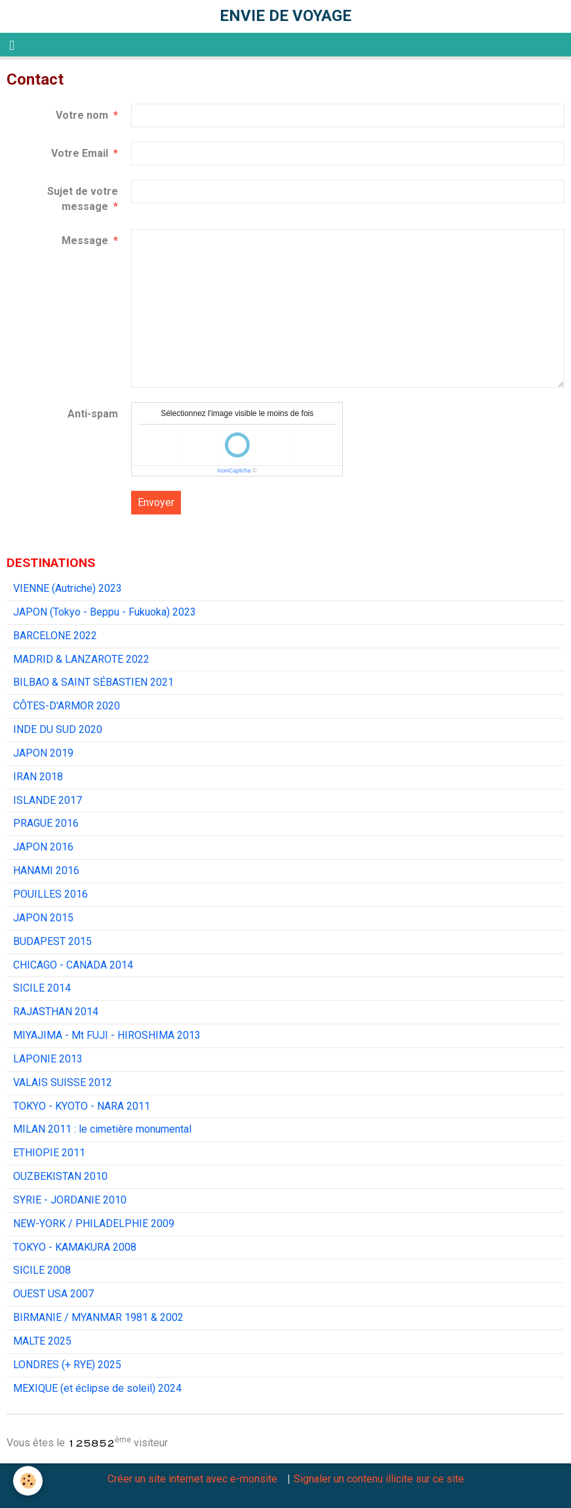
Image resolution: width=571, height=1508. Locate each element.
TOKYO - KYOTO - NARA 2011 (81, 1106)
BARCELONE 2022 (55, 635)
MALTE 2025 (42, 1341)
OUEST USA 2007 (53, 1294)
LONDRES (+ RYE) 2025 (67, 1364)
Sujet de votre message (82, 199)
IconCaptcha (234, 470)
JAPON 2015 (43, 917)
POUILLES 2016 (50, 894)
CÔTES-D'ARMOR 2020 (66, 706)
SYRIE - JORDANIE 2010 (70, 1200)
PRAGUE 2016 (46, 823)
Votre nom (82, 115)
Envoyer (156, 502)
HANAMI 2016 (46, 870)
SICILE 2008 (42, 1270)
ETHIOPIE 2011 (49, 1152)
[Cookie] (28, 1481)
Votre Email (79, 153)
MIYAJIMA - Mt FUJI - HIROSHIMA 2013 (107, 1035)
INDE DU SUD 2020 (57, 729)
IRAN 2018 (38, 776)
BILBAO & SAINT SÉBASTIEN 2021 (93, 682)
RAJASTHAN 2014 (55, 1011)
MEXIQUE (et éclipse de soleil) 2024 (97, 1388)
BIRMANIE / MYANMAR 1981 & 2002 (98, 1317)
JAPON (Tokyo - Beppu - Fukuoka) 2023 (104, 612)
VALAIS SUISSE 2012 (62, 1082)
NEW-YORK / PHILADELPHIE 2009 (93, 1223)
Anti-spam (93, 414)
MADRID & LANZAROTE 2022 (81, 659)
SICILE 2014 (42, 988)
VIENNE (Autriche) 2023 (67, 588)
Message (85, 240)
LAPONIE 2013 (48, 1059)
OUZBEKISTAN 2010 (60, 1176)
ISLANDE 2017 (47, 800)
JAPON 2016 (43, 847)
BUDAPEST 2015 (52, 941)
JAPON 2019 (43, 753)
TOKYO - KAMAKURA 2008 (74, 1247)
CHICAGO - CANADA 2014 (73, 965)
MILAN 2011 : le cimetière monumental (102, 1129)
